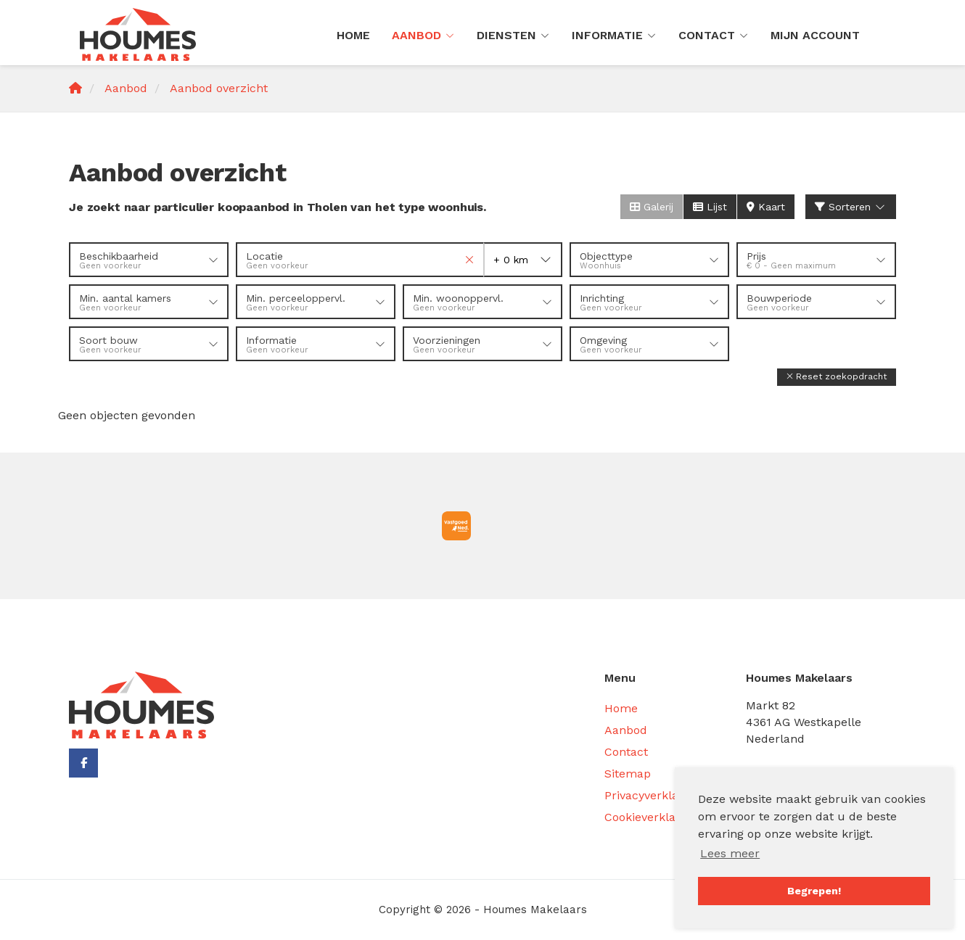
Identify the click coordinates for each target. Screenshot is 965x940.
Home (353, 35)
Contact (713, 35)
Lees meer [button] (730, 853)
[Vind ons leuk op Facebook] (83, 763)
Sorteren (851, 207)
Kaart (766, 207)
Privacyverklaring (652, 795)
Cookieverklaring (650, 817)
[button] (836, 376)
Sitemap (627, 773)
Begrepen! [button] (814, 890)
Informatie (614, 35)
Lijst (710, 207)
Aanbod (423, 35)
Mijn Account (815, 35)
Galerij (651, 207)
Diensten (513, 35)
